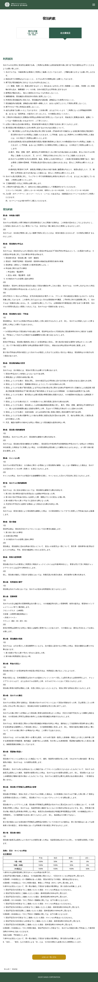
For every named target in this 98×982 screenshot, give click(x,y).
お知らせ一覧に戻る (49, 957)
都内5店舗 (33, 33)
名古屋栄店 (65, 33)
